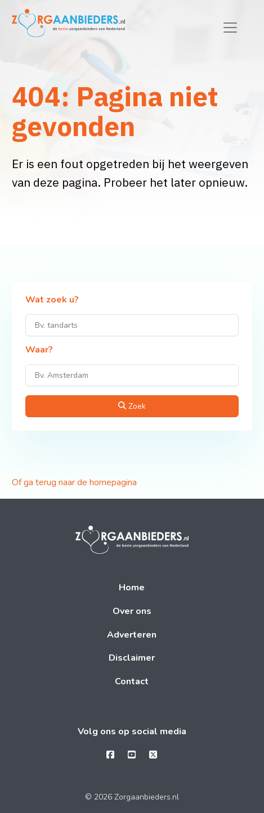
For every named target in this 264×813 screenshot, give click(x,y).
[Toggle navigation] (230, 27)
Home (132, 587)
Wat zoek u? (52, 300)
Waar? (39, 350)
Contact (132, 681)
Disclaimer (132, 658)
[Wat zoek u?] (131, 325)
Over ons (132, 611)
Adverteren (131, 635)
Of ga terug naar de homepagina (74, 482)
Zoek (132, 406)
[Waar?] (131, 375)
